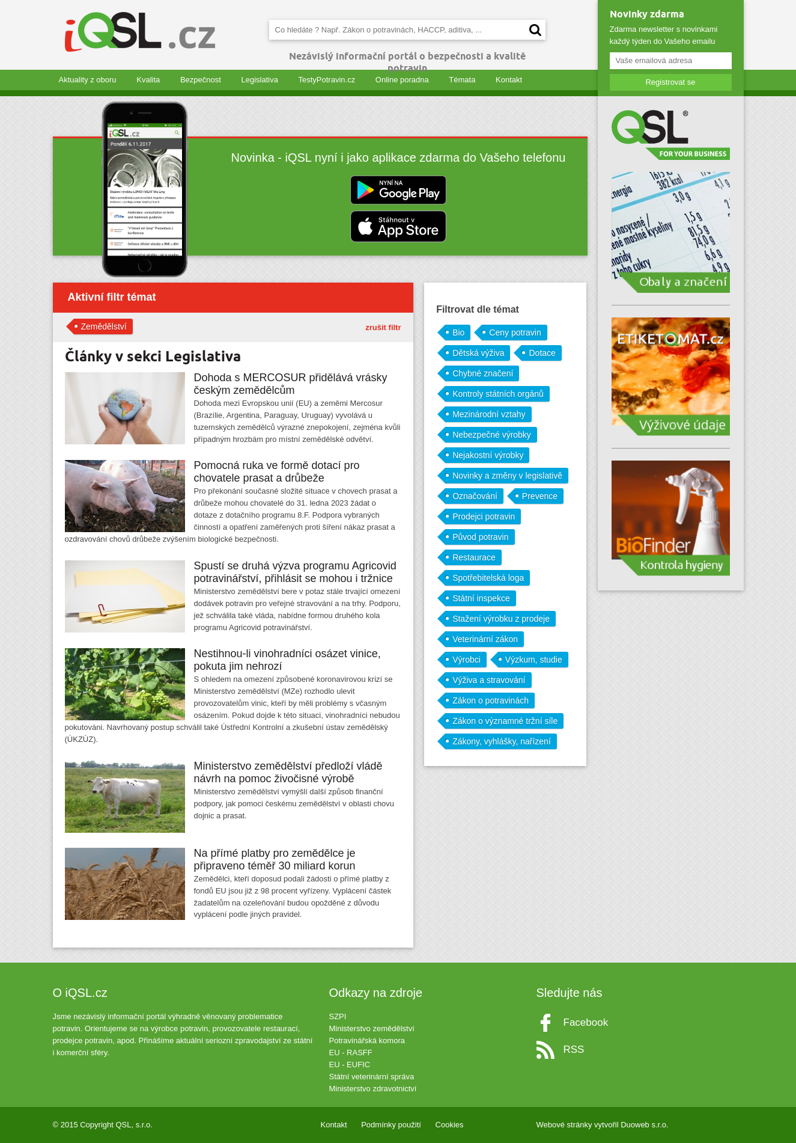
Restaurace (474, 557)
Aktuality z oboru (88, 79)
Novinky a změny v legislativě (507, 475)
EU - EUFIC (350, 1064)
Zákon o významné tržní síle (505, 721)
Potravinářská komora (367, 1040)
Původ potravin (480, 537)
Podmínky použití (391, 1124)
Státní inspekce (481, 598)
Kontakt (509, 79)
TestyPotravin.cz (327, 79)
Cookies (450, 1124)
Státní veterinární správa (372, 1076)
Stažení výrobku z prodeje (501, 619)
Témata (462, 79)
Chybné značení (482, 373)
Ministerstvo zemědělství (372, 1028)
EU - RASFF (350, 1052)
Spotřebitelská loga (488, 578)
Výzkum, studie (533, 659)
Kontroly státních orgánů (498, 394)
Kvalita (148, 79)
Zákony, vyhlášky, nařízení (501, 741)
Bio (458, 332)
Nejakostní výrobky (487, 455)
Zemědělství (104, 326)
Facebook (586, 1022)
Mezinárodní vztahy (488, 414)
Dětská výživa (478, 353)
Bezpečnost (200, 79)
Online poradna (402, 79)
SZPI (338, 1016)
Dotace (542, 353)
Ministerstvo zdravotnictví (373, 1088)
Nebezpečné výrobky (491, 435)
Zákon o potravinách (490, 700)
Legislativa (259, 79)
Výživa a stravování (488, 680)
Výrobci (466, 659)
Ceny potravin (515, 332)
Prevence (540, 496)
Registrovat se (670, 82)
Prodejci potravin (483, 516)
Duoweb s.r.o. (645, 1124)
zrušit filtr (383, 327)
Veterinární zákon (485, 639)
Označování (474, 496)
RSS (574, 1049)
